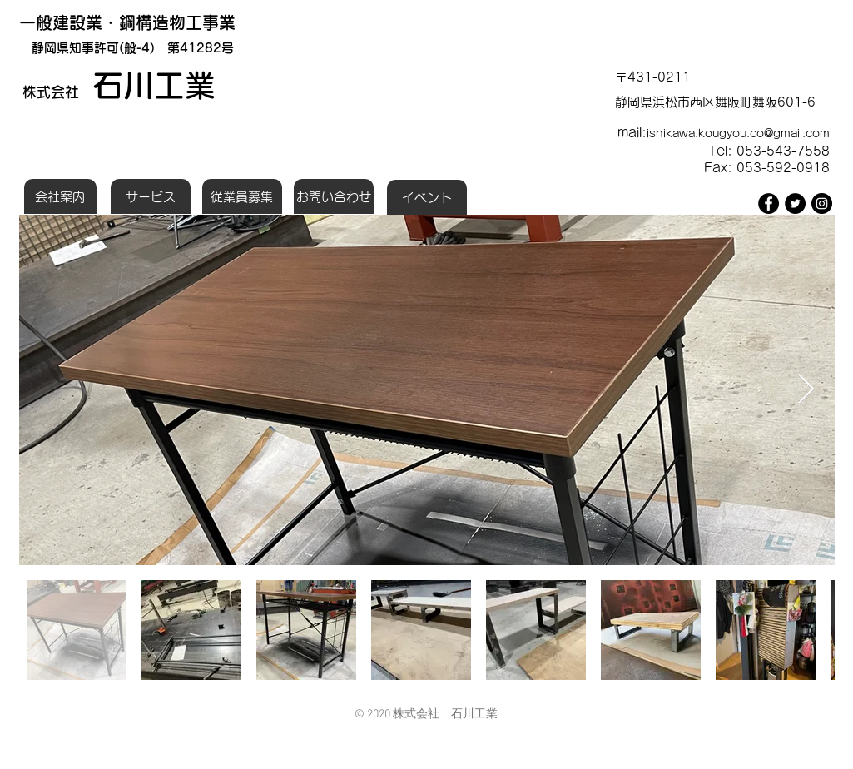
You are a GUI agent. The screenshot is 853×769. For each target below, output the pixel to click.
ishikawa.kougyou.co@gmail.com (738, 133)
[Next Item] (806, 390)
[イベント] (427, 197)
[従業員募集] (242, 196)
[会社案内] (60, 196)
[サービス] (151, 196)
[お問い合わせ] (334, 196)
